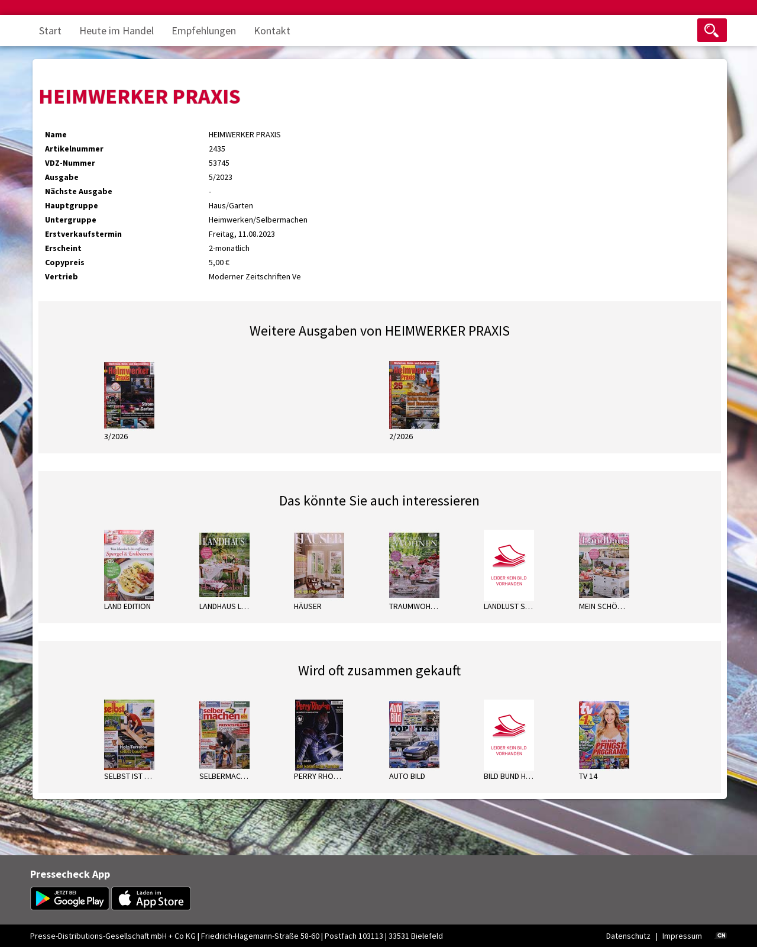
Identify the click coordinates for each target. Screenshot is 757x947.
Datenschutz (628, 935)
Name (56, 134)
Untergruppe (70, 219)
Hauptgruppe (71, 205)
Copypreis (65, 262)
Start (50, 30)
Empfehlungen (204, 30)
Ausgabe (62, 177)
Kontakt (272, 30)
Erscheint (63, 248)
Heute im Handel (116, 30)
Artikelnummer (74, 148)
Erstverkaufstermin (83, 233)
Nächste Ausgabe (78, 191)
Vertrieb (61, 276)
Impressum (682, 935)
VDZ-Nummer (70, 162)
